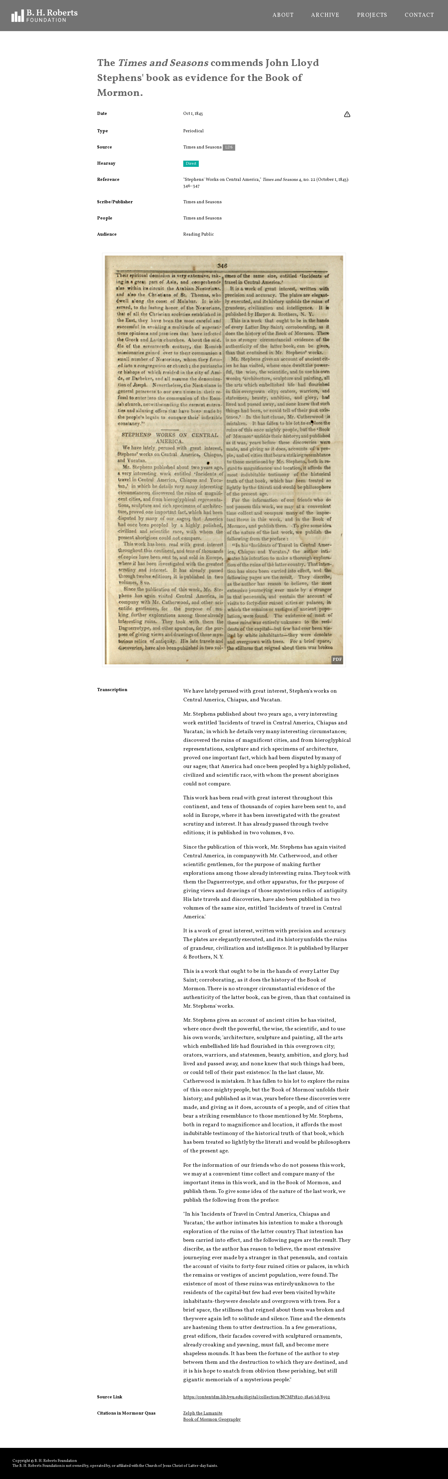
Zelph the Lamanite (202, 1413)
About (283, 15)
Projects (372, 15)
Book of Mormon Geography (212, 1420)
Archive (325, 15)
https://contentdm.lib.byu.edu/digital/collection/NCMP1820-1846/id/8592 (256, 1397)
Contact (419, 15)
